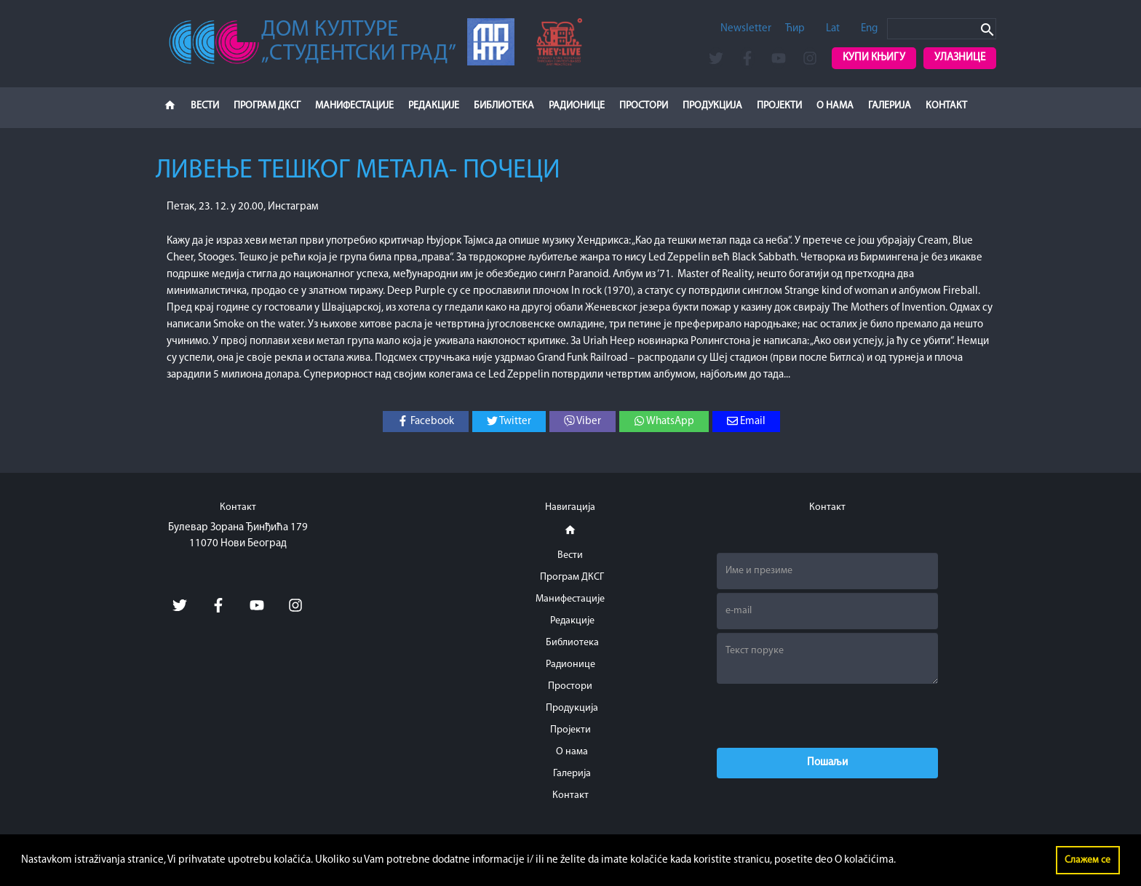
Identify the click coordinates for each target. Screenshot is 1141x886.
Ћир (795, 28)
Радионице (577, 105)
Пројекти (779, 105)
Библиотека (504, 105)
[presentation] (827, 715)
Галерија (889, 105)
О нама (835, 105)
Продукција (712, 105)
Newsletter (745, 28)
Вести (205, 105)
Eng (869, 28)
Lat (833, 28)
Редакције (433, 105)
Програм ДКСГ (267, 105)
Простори (643, 105)
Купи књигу (874, 57)
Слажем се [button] (1087, 860)
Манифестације (354, 105)
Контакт (946, 105)
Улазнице (959, 57)
